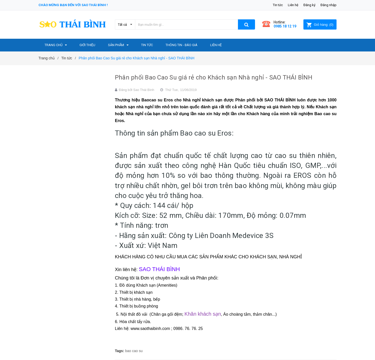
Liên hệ (293, 5)
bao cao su (134, 351)
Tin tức (278, 5)
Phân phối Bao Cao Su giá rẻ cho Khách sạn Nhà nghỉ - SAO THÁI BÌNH (213, 77)
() (319, 24)
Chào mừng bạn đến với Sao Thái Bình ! (73, 5)
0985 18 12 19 (285, 26)
